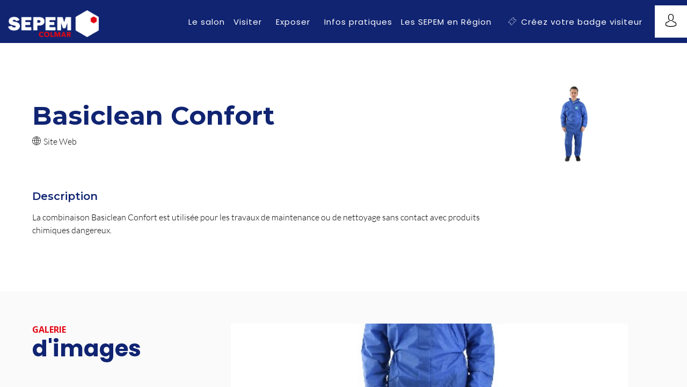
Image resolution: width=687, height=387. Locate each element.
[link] (206, 21)
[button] (575, 21)
